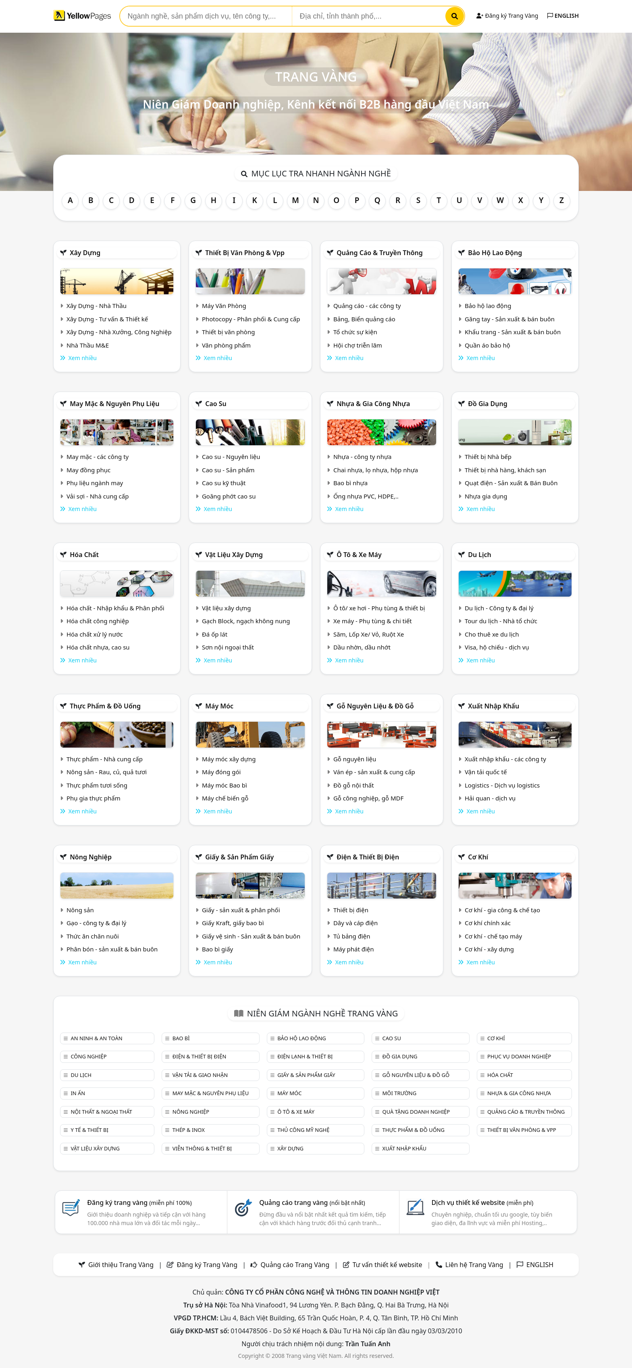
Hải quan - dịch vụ (490, 798)
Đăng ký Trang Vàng (507, 15)
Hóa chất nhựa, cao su (98, 647)
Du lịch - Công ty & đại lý (499, 608)
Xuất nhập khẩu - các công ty (505, 759)
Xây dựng (85, 252)
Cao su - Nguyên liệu (231, 457)
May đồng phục (88, 470)
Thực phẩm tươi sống (97, 785)
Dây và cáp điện (355, 923)
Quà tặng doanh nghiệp (416, 1111)
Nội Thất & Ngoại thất (101, 1111)
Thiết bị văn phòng (228, 332)
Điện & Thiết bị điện (368, 857)
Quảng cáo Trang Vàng (294, 1264)
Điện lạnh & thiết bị (305, 1056)
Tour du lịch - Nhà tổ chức (501, 621)
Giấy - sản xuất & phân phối (241, 910)
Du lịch (479, 554)
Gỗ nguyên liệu (354, 759)
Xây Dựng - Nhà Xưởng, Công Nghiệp (119, 332)
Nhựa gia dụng (486, 496)
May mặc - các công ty (98, 457)
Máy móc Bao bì (224, 785)
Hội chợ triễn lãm (357, 345)
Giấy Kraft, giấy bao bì (233, 923)
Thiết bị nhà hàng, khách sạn (505, 470)
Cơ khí (478, 857)
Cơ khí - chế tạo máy (493, 936)
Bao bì (181, 1038)
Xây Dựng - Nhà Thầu (97, 306)
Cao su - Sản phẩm (228, 470)
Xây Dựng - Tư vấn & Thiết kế (107, 319)
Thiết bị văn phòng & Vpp (245, 252)
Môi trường (400, 1093)
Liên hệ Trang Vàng (474, 1264)
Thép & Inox (189, 1129)
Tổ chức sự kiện (355, 332)
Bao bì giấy (217, 949)
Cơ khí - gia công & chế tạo (502, 910)
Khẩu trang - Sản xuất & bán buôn (513, 332)
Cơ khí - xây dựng (489, 949)
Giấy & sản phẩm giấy (239, 857)
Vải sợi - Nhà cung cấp (98, 496)
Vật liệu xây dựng (234, 554)
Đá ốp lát (214, 634)
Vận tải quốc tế (486, 772)
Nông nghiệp (91, 857)
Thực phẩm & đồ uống (105, 706)
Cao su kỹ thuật (224, 483)
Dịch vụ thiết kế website (482, 1202)
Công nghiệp (88, 1056)
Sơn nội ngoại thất (228, 647)
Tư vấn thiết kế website (388, 1264)
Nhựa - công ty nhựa (362, 457)
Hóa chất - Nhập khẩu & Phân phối (115, 608)
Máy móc (219, 706)
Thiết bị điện (350, 910)
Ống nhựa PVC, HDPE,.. (366, 496)
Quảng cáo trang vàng (312, 1202)
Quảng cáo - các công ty (367, 306)
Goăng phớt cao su (229, 496)
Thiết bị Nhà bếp (488, 457)
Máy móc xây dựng (229, 759)
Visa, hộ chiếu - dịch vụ (497, 647)
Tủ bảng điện (351, 936)
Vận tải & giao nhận (200, 1075)
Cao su (216, 403)
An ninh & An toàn (96, 1038)
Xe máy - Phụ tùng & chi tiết (372, 621)
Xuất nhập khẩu (493, 706)
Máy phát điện (353, 949)
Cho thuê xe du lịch (492, 634)
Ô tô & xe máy (359, 554)
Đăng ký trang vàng (139, 1202)
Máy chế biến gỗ (225, 798)
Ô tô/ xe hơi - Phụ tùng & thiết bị (379, 608)
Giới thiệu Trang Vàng (121, 1264)
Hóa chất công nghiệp (98, 621)
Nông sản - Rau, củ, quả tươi (107, 772)
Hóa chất (84, 554)
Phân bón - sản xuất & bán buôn (112, 949)
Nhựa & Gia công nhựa (373, 403)
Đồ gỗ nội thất (353, 785)
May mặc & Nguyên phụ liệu (114, 403)
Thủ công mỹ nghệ (303, 1129)
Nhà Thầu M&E (88, 345)
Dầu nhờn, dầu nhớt (362, 647)
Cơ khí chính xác (488, 923)
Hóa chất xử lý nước (95, 634)
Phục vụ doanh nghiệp (519, 1056)
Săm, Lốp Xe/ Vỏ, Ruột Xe (368, 634)
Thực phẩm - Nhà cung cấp (105, 759)
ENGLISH (563, 15)
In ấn (78, 1093)
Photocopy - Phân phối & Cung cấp (251, 319)
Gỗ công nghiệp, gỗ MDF (368, 798)
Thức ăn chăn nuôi (93, 936)
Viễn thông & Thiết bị (202, 1148)
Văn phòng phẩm (226, 345)
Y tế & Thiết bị (89, 1129)
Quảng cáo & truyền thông (380, 252)
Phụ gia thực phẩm (94, 798)
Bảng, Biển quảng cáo (364, 319)
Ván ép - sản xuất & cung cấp (374, 772)
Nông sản (80, 910)
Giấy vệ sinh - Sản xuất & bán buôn (251, 936)
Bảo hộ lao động (495, 252)
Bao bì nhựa (350, 483)
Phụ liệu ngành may (95, 483)
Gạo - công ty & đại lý (97, 923)
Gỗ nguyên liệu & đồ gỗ (375, 706)
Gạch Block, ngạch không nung (246, 621)
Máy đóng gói (221, 772)
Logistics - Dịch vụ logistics (502, 785)
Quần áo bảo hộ (487, 345)
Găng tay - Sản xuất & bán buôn (510, 319)
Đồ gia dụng (487, 403)
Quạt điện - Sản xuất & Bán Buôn (511, 483)
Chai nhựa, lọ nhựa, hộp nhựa (375, 470)
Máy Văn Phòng (224, 306)
